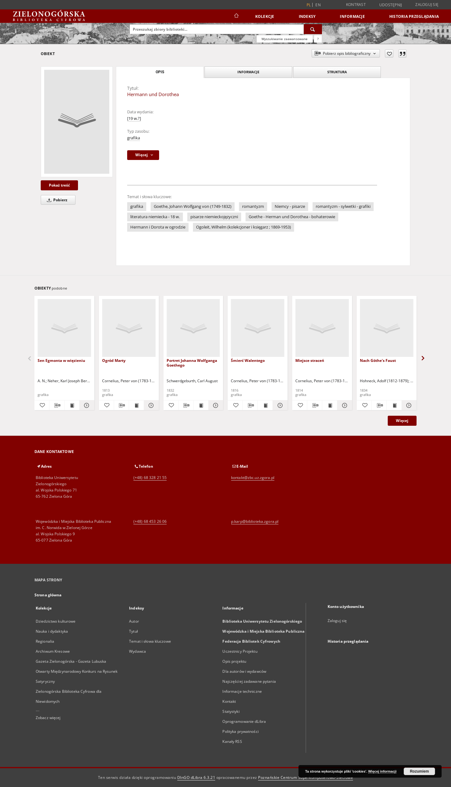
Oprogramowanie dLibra (244, 721)
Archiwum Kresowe (53, 651)
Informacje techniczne (242, 691)
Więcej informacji (382, 771)
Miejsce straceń (309, 360)
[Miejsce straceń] (322, 328)
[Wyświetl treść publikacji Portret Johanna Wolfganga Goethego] (201, 405)
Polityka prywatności (240, 731)
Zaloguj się (426, 4)
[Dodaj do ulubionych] (389, 53)
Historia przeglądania (414, 16)
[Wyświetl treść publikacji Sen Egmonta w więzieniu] (72, 405)
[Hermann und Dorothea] (76, 122)
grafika (133, 138)
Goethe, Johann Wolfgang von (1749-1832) (192, 206)
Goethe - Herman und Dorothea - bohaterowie (292, 216)
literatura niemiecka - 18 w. (155, 216)
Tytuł (133, 631)
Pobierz (56, 199)
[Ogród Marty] (128, 328)
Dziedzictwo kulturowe (56, 621)
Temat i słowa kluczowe (150, 641)
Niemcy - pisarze (290, 206)
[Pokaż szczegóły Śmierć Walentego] (279, 405)
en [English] (318, 5)
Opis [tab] (160, 72)
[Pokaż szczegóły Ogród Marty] (150, 405)
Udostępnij (390, 5)
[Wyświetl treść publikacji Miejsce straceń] (329, 405)
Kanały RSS (232, 741)
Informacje (352, 16)
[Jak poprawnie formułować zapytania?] (318, 39)
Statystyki (230, 711)
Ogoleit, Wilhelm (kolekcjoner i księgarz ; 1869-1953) (243, 227)
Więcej (402, 420)
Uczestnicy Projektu (239, 651)
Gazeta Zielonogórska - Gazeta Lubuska (71, 661)
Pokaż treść (59, 185)
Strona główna (48, 595)
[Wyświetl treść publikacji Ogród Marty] (136, 405)
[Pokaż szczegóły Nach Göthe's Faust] (408, 405)
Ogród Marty (114, 360)
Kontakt (229, 701)
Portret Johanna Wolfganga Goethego (192, 363)
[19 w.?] (134, 118)
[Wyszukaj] (313, 29)
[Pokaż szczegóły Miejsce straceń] (343, 405)
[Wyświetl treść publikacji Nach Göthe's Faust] (394, 405)
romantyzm (253, 206)
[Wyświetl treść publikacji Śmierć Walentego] (265, 405)
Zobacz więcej (48, 717)
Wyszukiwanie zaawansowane (285, 39)
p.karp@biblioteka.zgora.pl (254, 521)
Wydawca (137, 651)
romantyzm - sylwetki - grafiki (343, 206)
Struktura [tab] (337, 71)
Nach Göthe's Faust (378, 360)
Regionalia (45, 641)
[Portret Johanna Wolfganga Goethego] (193, 328)
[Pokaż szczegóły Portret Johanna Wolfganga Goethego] (215, 405)
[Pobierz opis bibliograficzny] (56, 405)
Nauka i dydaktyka (52, 631)
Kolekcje (264, 16)
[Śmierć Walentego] (257, 328)
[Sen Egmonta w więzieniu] (64, 328)
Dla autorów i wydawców (244, 671)
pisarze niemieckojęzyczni (214, 216)
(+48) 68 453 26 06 (150, 521)
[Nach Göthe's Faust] (386, 328)
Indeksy (307, 16)
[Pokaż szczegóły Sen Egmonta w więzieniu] (86, 405)
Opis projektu (234, 661)
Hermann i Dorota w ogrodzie (157, 227)
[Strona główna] (236, 16)
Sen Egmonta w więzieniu (61, 360)
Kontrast (356, 4)
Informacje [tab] (248, 71)
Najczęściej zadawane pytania (249, 681)
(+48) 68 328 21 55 (150, 477)
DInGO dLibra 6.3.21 (196, 777)
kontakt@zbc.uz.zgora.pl (252, 477)
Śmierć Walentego (248, 360)
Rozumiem (419, 771)
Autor (134, 621)
